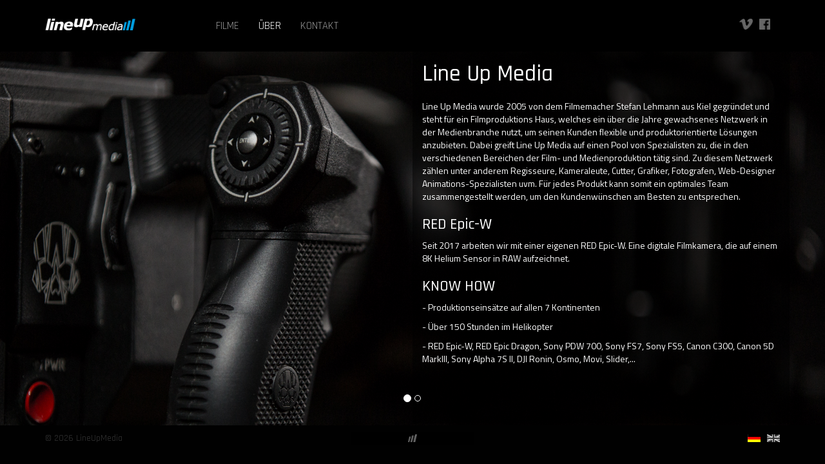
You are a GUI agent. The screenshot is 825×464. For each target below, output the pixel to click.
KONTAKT (319, 26)
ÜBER (269, 26)
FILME (227, 26)
